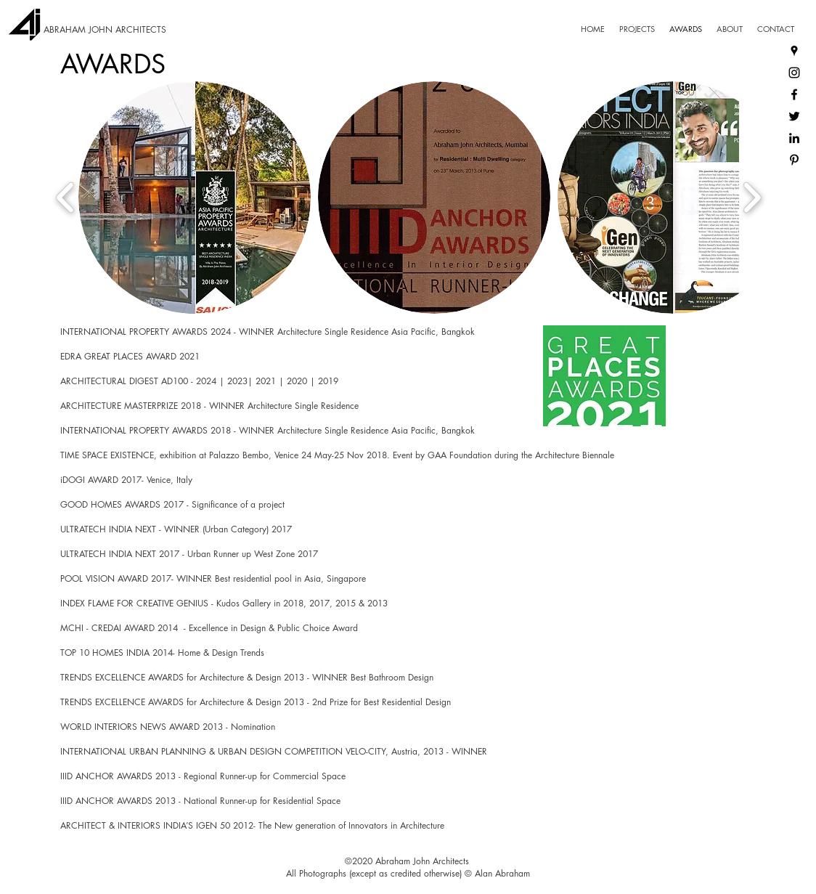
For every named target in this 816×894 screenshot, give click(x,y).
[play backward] (65, 197)
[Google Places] (794, 51)
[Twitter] (794, 116)
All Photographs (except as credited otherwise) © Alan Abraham (408, 873)
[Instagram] (794, 72)
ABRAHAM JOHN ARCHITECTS (105, 29)
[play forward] (751, 197)
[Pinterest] (794, 160)
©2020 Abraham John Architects (407, 861)
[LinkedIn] (794, 138)
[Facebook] (794, 94)
